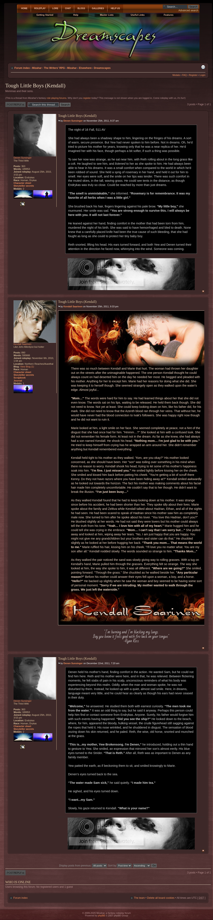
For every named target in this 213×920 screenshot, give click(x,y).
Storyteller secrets (24, 185)
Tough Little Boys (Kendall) (35, 85)
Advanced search (188, 10)
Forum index (22, 68)
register (87, 98)
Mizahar (72, 68)
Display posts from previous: (83, 865)
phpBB (101, 915)
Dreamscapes (102, 68)
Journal (18, 380)
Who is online (18, 882)
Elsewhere (85, 68)
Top (203, 291)
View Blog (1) (27, 366)
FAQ (184, 75)
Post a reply (15, 104)
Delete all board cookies (160, 897)
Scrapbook (20, 377)
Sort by (120, 865)
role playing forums (56, 98)
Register (193, 75)
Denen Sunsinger (73, 120)
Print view (203, 67)
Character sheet (22, 183)
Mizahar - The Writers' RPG (48, 68)
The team (139, 897)
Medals (176, 75)
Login (202, 75)
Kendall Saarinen (73, 306)
